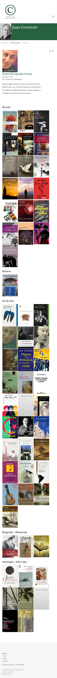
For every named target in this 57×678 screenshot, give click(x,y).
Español (4, 653)
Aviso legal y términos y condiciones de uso (12, 670)
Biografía (4, 42)
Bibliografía (15, 42)
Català (4, 656)
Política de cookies (6, 674)
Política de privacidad (7, 672)
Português (5, 661)
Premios (26, 42)
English (4, 658)
